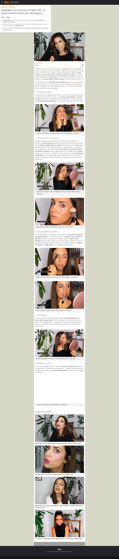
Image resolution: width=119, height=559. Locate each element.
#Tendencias (49, 69)
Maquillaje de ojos (19, 28)
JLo (82, 79)
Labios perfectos (42, 28)
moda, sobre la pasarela (74, 82)
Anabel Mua (66, 69)
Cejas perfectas (8, 30)
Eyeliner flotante (31, 28)
